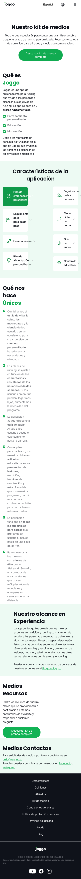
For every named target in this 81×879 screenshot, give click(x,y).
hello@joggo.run (12, 758)
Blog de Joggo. (30, 562)
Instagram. (9, 766)
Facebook (66, 762)
